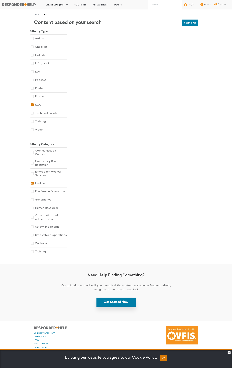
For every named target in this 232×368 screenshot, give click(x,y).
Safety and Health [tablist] (49, 224)
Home (36, 14)
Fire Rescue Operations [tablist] (52, 189)
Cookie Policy (144, 358)
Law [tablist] (39, 71)
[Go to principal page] (19, 4)
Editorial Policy (41, 341)
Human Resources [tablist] (48, 205)
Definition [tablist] (43, 55)
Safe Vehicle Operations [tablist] (53, 232)
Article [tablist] (41, 38)
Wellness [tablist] (43, 241)
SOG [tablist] (40, 104)
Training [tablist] (42, 121)
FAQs (36, 337)
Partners (118, 5)
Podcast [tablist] (42, 80)
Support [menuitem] (221, 4)
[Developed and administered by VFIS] (182, 332)
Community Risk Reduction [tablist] (47, 160)
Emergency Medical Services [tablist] (50, 171)
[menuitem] (56, 4)
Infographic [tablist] (44, 63)
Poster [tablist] (41, 88)
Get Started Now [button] (116, 299)
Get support (40, 334)
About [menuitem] (205, 4)
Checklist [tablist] (43, 46)
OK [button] (163, 358)
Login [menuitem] (189, 4)
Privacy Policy (40, 344)
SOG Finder (80, 5)
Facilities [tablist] (42, 180)
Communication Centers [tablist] (53, 151)
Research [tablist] (43, 96)
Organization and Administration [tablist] (48, 215)
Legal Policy (39, 348)
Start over (190, 23)
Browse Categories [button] (55, 5)
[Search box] (164, 4)
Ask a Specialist (100, 5)
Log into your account (44, 330)
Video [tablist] (41, 129)
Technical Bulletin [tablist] (48, 113)
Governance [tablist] (45, 197)
